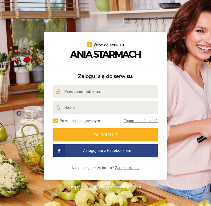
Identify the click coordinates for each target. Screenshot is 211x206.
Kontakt (135, 187)
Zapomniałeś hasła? (141, 120)
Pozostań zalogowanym (80, 120)
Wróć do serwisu (105, 45)
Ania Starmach (105, 54)
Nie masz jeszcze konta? (105, 168)
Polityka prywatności (108, 187)
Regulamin (78, 187)
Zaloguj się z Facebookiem (92, 150)
